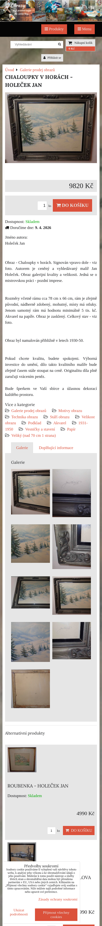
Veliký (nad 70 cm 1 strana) (33, 435)
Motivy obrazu (70, 410)
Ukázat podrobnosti (19, 912)
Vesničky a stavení (40, 429)
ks (45, 206)
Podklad (34, 423)
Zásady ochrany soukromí (57, 899)
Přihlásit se (52, 57)
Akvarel (59, 423)
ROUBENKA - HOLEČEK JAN (37, 786)
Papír (71, 429)
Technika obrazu (24, 417)
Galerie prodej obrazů (28, 410)
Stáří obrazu (59, 417)
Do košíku (72, 205)
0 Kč (71, 48)
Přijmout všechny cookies (56, 914)
